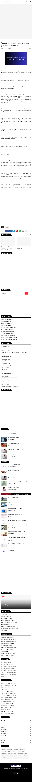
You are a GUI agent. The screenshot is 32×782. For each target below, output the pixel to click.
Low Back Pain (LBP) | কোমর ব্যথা (8, 711)
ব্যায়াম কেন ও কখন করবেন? (6, 616)
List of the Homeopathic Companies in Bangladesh (17, 549)
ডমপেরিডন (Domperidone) (7, 333)
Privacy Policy (20, 780)
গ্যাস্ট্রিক (23, 751)
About (8, 780)
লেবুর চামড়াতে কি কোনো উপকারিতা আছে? (9, 685)
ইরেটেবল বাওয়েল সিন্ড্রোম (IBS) (8, 365)
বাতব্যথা (11, 755)
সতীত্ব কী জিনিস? (4, 651)
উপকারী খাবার (22, 749)
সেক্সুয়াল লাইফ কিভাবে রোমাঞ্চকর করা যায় (9, 697)
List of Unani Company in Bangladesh (17, 520)
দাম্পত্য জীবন (20, 753)
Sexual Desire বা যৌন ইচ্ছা (13, 443)
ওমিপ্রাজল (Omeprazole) (6, 325)
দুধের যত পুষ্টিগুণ (4, 676)
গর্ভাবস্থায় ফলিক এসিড (6, 356)
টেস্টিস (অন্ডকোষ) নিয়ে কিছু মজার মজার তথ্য (9, 628)
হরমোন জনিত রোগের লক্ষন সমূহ (14, 464)
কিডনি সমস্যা (4, 751)
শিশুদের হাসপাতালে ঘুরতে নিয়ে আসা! (8, 668)
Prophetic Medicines (16, 739)
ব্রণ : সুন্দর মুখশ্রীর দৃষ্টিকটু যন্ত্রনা (6, 645)
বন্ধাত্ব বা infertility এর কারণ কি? (7, 691)
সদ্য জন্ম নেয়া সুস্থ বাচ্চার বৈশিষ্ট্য (8, 348)
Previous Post (5, 286)
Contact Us (13, 780)
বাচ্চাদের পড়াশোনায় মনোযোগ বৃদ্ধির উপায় (8, 674)
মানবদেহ (20, 755)
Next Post (28, 286)
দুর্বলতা (26, 753)
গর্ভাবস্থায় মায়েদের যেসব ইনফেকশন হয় (8, 693)
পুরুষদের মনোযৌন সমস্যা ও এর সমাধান (8, 626)
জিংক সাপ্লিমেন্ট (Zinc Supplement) (8, 335)
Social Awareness (16, 741)
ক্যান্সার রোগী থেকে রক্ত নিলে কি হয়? (8, 703)
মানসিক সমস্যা (25, 755)
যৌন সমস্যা (10, 757)
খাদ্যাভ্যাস (14, 751)
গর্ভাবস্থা (19, 751)
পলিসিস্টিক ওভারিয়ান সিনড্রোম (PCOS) (8, 643)
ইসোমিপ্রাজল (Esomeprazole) (7, 323)
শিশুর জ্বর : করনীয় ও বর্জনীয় (6, 664)
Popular (6, 494)
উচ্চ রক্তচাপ (16, 749)
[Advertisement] (16, 21)
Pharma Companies (16, 737)
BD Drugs (16, 720)
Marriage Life (25, 494)
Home (2, 41)
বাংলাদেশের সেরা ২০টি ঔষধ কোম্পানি (15, 514)
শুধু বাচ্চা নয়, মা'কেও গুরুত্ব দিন (13, 487)
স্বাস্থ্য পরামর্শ (26, 757)
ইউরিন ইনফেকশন (9, 749)
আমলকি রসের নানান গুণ (5, 687)
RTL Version (27, 780)
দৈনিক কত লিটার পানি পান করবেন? (7, 705)
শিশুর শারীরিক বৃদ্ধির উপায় (6, 662)
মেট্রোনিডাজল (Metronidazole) (7, 331)
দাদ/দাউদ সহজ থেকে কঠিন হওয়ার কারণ (9, 377)
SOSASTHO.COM (18, 778)
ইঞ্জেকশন (18, 247)
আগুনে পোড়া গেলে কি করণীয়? (13, 470)
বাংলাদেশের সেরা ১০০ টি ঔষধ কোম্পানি (15, 497)
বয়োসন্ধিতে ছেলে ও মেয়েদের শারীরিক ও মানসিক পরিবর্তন (18, 482)
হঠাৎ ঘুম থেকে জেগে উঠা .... (6, 709)
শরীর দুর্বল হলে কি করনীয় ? (6, 624)
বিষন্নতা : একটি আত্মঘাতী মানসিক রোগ (8, 655)
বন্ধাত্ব (7, 755)
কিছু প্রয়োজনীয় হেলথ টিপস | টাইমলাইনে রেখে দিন (11, 386)
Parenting (16, 735)
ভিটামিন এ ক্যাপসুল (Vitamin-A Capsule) (9, 337)
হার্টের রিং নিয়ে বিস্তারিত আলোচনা (8, 382)
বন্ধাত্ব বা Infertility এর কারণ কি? (7, 649)
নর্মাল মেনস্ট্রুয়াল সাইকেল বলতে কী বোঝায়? (9, 641)
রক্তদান (15, 757)
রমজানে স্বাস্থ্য (20, 757)
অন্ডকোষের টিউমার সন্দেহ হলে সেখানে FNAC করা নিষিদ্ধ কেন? (19, 526)
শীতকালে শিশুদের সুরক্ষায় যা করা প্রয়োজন (9, 672)
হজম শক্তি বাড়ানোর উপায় (6, 707)
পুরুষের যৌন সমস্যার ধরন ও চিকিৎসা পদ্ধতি (15, 449)
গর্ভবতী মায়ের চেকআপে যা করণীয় (7, 637)
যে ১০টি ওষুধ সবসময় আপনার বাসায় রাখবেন (12, 605)
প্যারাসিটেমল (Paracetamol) (7, 329)
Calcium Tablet (16, 722)
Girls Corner (16, 729)
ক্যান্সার (9, 751)
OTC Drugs (16, 733)
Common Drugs (16, 724)
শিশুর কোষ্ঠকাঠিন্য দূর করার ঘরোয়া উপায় (8, 666)
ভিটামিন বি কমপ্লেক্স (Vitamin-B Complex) (9, 339)
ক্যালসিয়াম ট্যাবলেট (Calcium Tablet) (8, 327)
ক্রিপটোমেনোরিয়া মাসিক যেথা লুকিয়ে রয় (8, 639)
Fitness (16, 727)
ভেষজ (16, 755)
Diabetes (16, 726)
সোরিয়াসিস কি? (5, 369)
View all (29, 234)
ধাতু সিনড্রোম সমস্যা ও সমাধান (13, 437)
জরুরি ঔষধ (10, 753)
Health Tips (16, 494)
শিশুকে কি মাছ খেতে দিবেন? (7, 360)
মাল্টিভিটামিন (4, 757)
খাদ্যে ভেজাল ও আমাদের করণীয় (14, 476)
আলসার (3, 749)
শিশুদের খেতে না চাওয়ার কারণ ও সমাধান (8, 670)
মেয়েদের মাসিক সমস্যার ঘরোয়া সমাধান (8, 653)
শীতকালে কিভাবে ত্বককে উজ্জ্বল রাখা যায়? (9, 647)
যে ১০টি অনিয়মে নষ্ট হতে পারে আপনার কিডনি (9, 683)
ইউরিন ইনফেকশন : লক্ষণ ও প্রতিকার (7, 713)
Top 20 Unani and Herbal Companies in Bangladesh (17, 538)
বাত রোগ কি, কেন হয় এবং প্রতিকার (7, 701)
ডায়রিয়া (15, 753)
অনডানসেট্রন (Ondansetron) (7, 319)
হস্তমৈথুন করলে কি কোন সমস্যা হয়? (14, 455)
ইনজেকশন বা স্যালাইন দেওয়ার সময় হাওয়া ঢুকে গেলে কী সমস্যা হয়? (7, 247)
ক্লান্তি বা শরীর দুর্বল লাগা (6, 373)
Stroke (16, 742)
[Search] (13, 293)
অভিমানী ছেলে (4, 630)
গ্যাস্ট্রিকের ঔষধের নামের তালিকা (13, 503)
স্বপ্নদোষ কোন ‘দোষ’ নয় (12, 432)
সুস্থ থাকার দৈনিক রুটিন (5, 614)
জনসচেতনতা (4, 753)
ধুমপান (3, 755)
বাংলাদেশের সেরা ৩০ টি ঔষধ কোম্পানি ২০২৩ (16, 543)
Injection (7, 41)
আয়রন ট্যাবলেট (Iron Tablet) (7, 321)
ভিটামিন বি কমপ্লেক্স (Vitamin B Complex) (16, 531)
